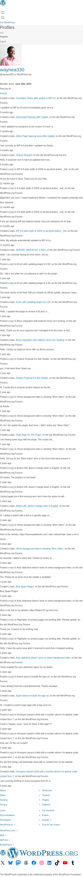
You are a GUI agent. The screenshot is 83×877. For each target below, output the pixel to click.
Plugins (45, 800)
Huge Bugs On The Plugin (28, 435)
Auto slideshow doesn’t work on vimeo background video (43, 658)
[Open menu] (2, 12)
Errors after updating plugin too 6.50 (33, 302)
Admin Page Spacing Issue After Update (35, 136)
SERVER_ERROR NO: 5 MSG (31, 250)
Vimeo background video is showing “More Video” (39, 548)
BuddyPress (7, 845)
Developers (5, 820)
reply (11, 169)
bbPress (5, 840)
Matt (3, 835)
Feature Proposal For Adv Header (32, 378)
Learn (3, 810)
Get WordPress (7, 22)
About (3, 790)
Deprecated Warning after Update (32, 117)
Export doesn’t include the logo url (32, 695)
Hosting (3, 800)
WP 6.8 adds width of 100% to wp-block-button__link (41, 231)
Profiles (7, 27)
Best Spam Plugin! (25, 586)
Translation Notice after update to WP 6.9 (35, 98)
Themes (46, 795)
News (2, 795)
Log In (3, 41)
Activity (3, 93)
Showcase (47, 790)
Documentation (7, 815)
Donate (46, 820)
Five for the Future (51, 825)
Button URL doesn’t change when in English (37, 506)
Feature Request (24, 155)
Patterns (46, 805)
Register (4, 37)
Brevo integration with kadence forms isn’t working (40, 340)
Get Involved (48, 810)
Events (45, 815)
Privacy (3, 805)
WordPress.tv (7, 825)
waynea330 (12, 69)
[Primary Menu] (1, 32)
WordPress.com (9, 830)
